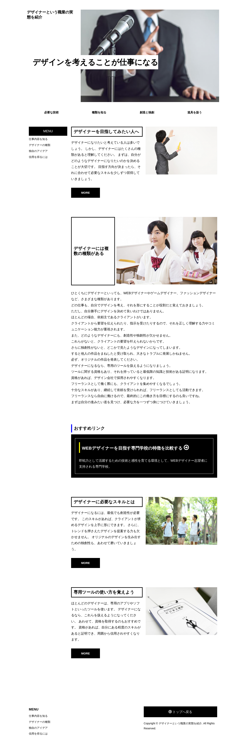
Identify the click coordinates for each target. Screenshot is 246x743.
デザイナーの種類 (39, 145)
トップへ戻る (182, 712)
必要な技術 (51, 112)
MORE (85, 192)
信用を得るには (38, 156)
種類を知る (99, 112)
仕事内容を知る (38, 139)
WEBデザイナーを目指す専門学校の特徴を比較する (133, 448)
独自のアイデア (38, 150)
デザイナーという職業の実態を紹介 (50, 14)
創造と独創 (147, 112)
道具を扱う (194, 112)
